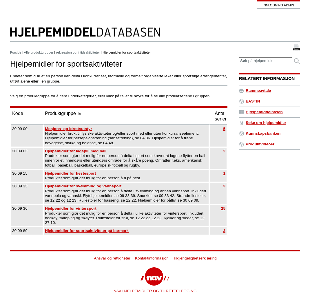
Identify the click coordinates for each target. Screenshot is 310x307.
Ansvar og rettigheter (112, 258)
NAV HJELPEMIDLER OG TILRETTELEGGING (155, 291)
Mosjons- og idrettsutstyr (68, 129)
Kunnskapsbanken (259, 133)
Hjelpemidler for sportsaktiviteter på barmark (87, 231)
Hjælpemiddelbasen (261, 112)
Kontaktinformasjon (152, 258)
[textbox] (265, 61)
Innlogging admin (278, 5)
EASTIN (249, 101)
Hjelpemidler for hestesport (70, 173)
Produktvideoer (256, 144)
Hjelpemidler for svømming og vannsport (83, 186)
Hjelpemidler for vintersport (70, 208)
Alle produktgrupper (38, 52)
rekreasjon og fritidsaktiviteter (78, 52)
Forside (15, 52)
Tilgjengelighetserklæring (195, 258)
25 (223, 208)
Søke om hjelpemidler (262, 122)
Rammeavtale (255, 90)
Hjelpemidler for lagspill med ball (75, 151)
